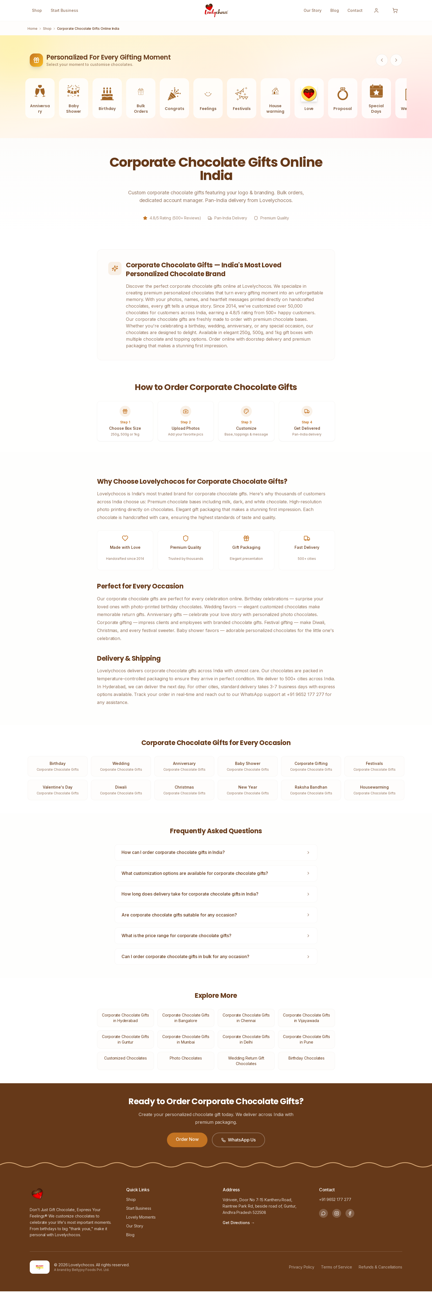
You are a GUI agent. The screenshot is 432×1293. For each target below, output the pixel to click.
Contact (355, 10)
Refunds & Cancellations (380, 1268)
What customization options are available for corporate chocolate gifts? (215, 874)
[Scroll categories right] (396, 60)
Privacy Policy (301, 1268)
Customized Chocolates (125, 1059)
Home (32, 28)
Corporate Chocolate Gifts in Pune (306, 1041)
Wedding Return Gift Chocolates (246, 1062)
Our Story (312, 10)
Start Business (64, 10)
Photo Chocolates (186, 1059)
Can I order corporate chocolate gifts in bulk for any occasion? (215, 958)
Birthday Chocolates (306, 1059)
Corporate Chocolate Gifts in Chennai (246, 1019)
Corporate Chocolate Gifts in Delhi (246, 1041)
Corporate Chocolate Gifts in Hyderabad (125, 1019)
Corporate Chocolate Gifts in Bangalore (185, 1019)
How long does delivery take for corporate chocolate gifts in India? (215, 895)
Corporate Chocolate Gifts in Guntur (125, 1041)
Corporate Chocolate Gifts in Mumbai (185, 1041)
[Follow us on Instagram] (336, 1215)
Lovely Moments (141, 1218)
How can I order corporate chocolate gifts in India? (215, 853)
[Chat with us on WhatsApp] (323, 1215)
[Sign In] (376, 10)
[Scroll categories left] (382, 60)
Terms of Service (336, 1268)
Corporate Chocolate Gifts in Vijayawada (306, 1019)
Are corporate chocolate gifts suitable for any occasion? (215, 916)
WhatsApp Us (238, 1141)
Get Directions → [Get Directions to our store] (239, 1224)
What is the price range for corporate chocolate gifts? (215, 937)
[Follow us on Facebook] (349, 1215)
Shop (37, 10)
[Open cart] (395, 10)
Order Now (187, 1140)
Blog (334, 10)
